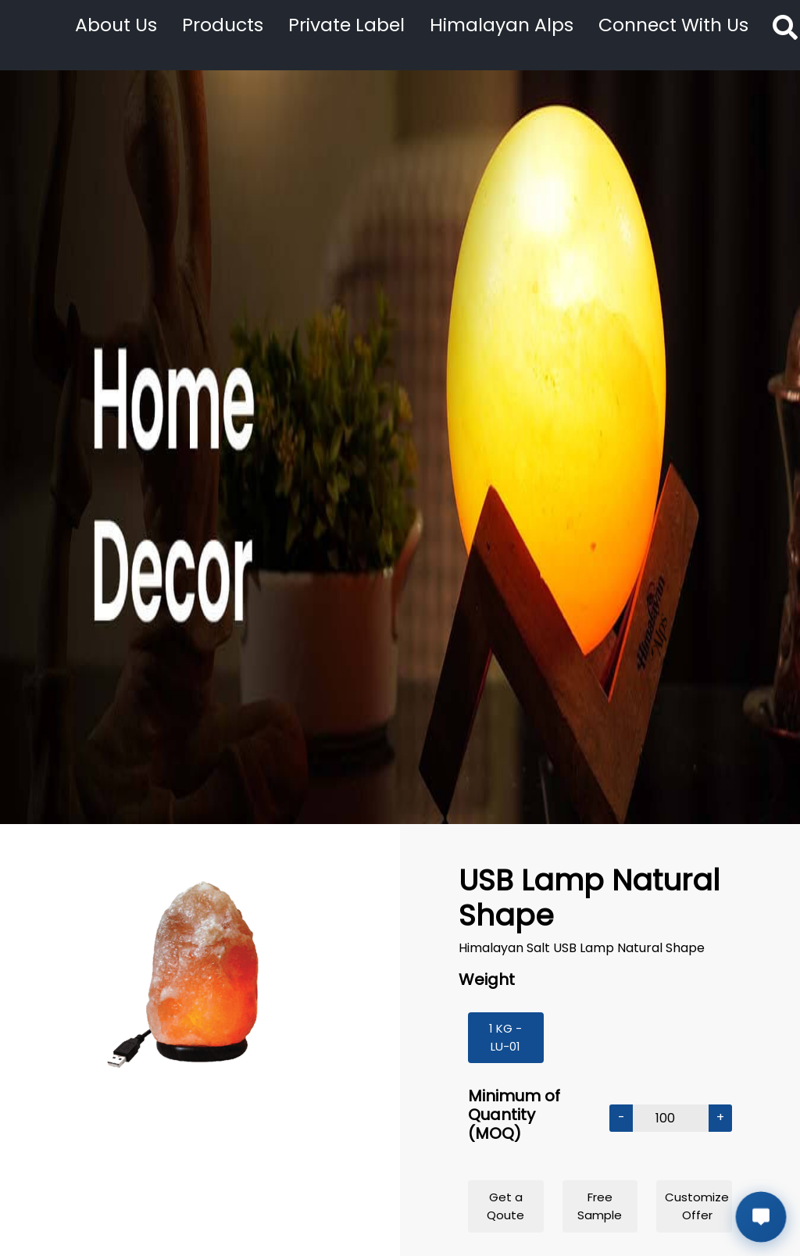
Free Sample (599, 1206)
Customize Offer (697, 1206)
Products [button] (222, 24)
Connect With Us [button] (673, 24)
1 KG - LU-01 (505, 1037)
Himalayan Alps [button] (501, 24)
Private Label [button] (346, 24)
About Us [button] (116, 24)
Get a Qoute (505, 1206)
